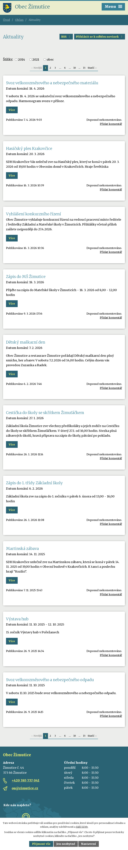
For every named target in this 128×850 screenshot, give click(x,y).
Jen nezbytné (65, 844)
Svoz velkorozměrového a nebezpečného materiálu (52, 83)
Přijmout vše (41, 844)
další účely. (82, 826)
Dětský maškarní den (25, 342)
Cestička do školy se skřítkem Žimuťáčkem (45, 412)
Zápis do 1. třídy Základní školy (34, 483)
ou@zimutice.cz (25, 788)
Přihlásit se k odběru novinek (99, 36)
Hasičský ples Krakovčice (29, 148)
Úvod (6, 19)
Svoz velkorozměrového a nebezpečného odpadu (50, 679)
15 (84, 67)
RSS (66, 36)
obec (50, 59)
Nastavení (88, 844)
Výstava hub (17, 619)
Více (12, 110)
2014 (21, 59)
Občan (19, 19)
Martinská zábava (22, 548)
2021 (35, 59)
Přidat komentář (111, 124)
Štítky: (8, 59)
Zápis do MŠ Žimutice (26, 276)
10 (74, 67)
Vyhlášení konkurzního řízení (33, 214)
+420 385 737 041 (26, 780)
